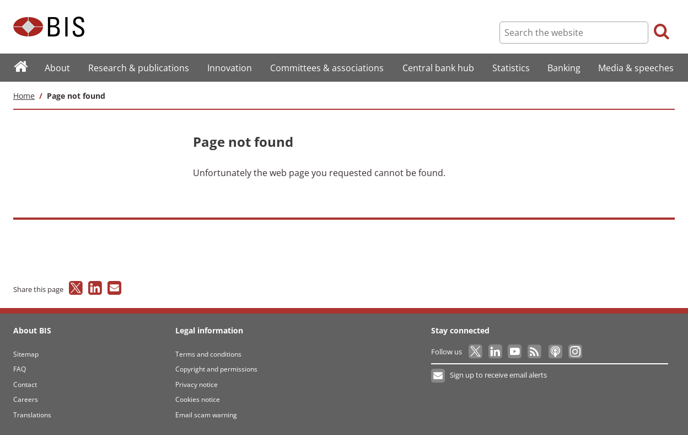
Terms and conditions (208, 354)
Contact (25, 384)
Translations (32, 415)
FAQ (19, 369)
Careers (25, 399)
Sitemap (26, 354)
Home (24, 96)
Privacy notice (196, 384)
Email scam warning (206, 415)
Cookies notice (197, 399)
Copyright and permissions (216, 369)
